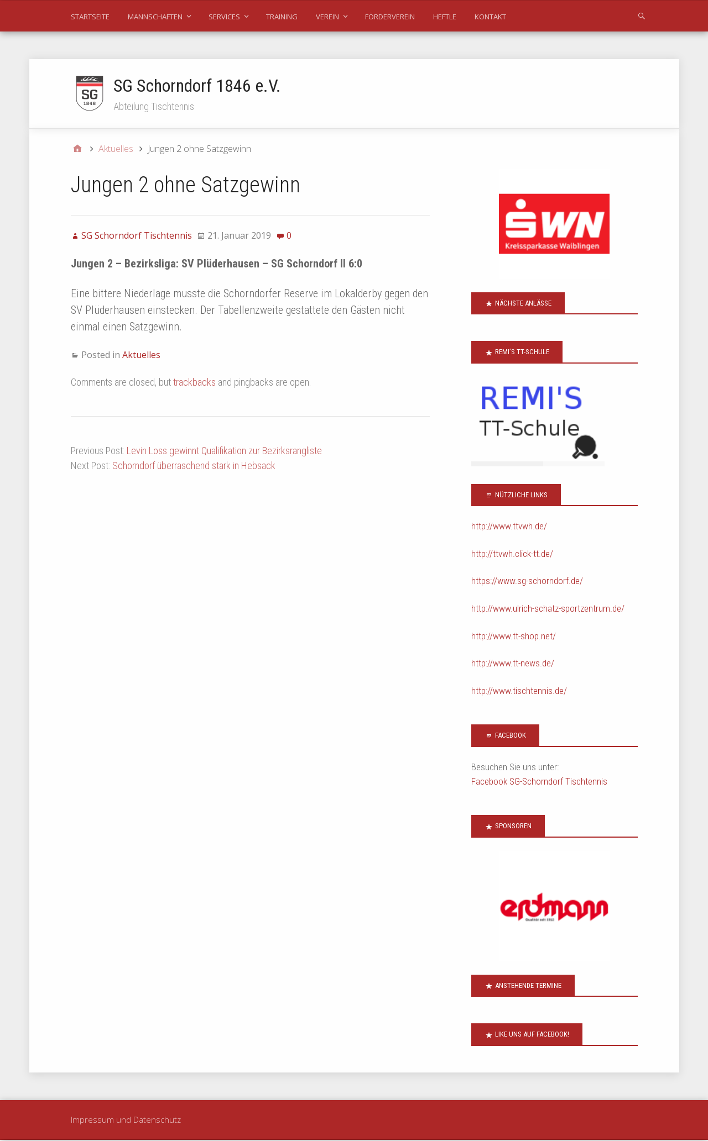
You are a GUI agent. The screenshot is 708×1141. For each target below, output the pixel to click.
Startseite (90, 17)
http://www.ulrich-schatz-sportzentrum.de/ (547, 608)
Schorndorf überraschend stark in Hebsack (193, 466)
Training (282, 17)
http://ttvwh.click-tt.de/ (512, 554)
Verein (327, 17)
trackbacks (194, 382)
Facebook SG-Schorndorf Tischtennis (539, 781)
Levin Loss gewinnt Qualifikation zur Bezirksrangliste (224, 451)
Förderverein (390, 17)
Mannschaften (155, 17)
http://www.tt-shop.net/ (513, 636)
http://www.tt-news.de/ (512, 664)
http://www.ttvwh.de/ (509, 527)
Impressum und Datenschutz (126, 1120)
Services (224, 17)
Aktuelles (141, 355)
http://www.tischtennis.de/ (519, 691)
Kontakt (490, 17)
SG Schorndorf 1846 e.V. (198, 85)
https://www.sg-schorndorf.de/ (527, 581)
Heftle (444, 17)
